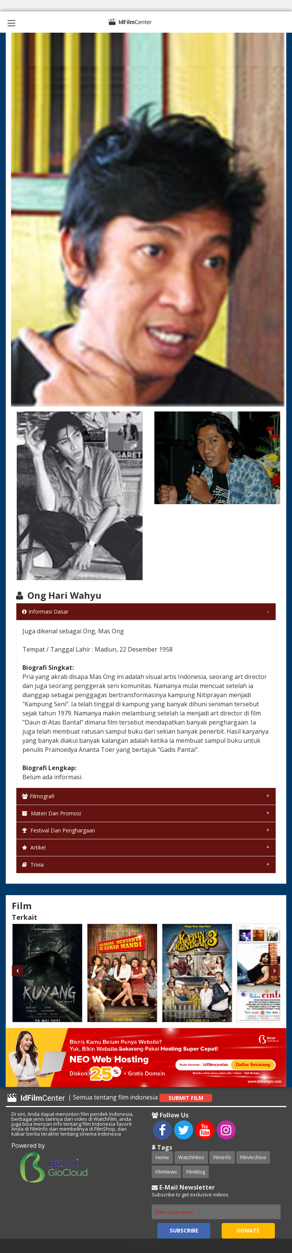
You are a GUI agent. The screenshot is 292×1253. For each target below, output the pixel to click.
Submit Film (185, 1097)
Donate (248, 1230)
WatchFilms (191, 1157)
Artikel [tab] (34, 847)
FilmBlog (195, 1171)
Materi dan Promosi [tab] (51, 813)
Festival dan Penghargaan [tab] (58, 830)
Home (162, 1157)
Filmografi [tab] (38, 796)
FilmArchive (253, 1157)
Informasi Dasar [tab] (45, 611)
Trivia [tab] (33, 864)
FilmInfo (222, 1157)
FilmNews (166, 1171)
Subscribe (184, 1230)
